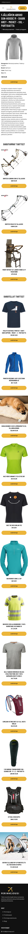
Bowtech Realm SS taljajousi (14, 224)
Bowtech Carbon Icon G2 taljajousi (14, 178)
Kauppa (22, 8)
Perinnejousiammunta (10, 918)
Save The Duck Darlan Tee (14, 525)
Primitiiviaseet (8, 915)
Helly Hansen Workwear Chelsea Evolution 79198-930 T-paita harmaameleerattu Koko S (14, 674)
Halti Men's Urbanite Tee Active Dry (14, 476)
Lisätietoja (14, 82)
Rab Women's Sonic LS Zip (14, 579)
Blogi (5, 921)
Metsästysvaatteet (8, 29)
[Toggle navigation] (3, 8)
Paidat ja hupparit (21, 29)
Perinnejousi (7, 912)
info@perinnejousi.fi (6, 2)
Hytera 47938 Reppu (14, 817)
